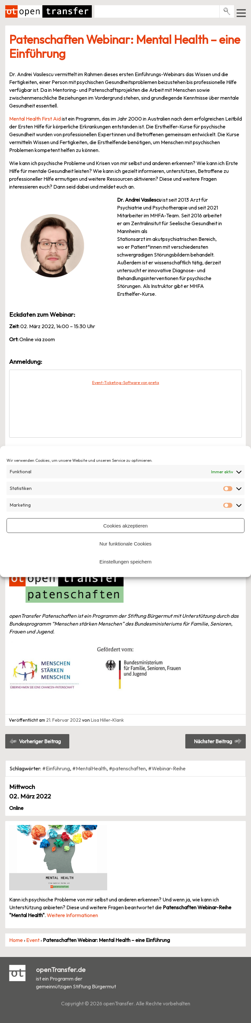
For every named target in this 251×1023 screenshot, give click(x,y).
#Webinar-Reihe (167, 768)
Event (33, 940)
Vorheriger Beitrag (40, 741)
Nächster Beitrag (213, 741)
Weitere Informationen (72, 915)
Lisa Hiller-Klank (107, 720)
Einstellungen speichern (125, 561)
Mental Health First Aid (35, 118)
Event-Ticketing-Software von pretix (125, 382)
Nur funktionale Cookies (125, 543)
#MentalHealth (89, 768)
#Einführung (56, 768)
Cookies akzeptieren (125, 525)
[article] (125, 404)
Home (16, 940)
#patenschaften (127, 768)
